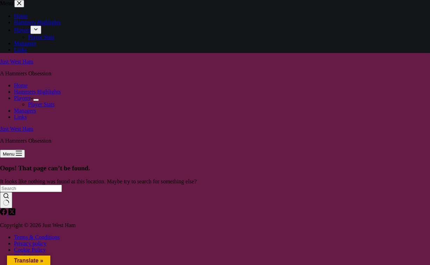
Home (21, 85)
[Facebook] (4, 213)
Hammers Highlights (37, 92)
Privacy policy (30, 243)
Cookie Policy (30, 250)
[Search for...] (31, 188)
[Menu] (12, 154)
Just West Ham (16, 61)
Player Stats (41, 104)
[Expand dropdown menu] (36, 100)
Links (20, 117)
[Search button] (6, 200)
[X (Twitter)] (11, 213)
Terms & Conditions (36, 237)
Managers (25, 111)
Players (23, 98)
